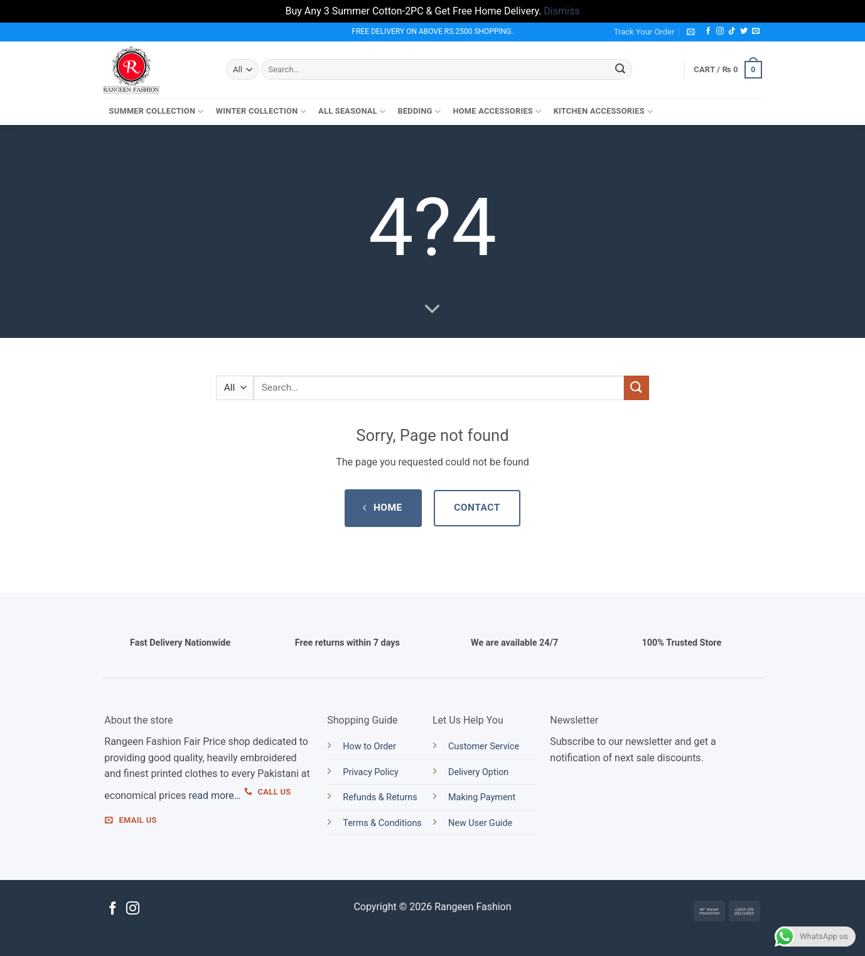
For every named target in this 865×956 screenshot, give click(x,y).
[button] (691, 32)
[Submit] (620, 69)
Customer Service (483, 746)
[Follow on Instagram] (720, 31)
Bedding (419, 111)
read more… (214, 795)
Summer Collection (156, 111)
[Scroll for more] (432, 309)
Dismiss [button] (561, 11)
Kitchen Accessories (603, 111)
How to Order (369, 746)
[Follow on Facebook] (708, 31)
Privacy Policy (371, 772)
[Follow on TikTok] (732, 31)
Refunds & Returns (380, 797)
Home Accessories (497, 111)
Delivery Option (478, 772)
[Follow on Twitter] (744, 31)
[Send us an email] (756, 31)
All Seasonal (351, 111)
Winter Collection (261, 111)
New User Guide (480, 823)
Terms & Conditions (382, 823)
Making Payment (481, 797)
